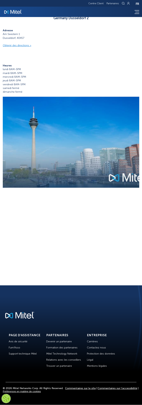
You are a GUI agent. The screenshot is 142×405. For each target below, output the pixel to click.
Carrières (92, 341)
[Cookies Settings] (6, 398)
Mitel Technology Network (61, 353)
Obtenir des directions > (17, 45)
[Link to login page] (128, 3)
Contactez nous (96, 347)
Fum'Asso (14, 347)
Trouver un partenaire (59, 365)
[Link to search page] (124, 3)
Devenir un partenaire (59, 341)
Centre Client (96, 3)
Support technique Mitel (23, 353)
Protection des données (101, 353)
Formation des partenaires (61, 347)
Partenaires (112, 3)
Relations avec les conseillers (63, 359)
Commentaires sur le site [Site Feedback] (80, 388)
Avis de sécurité (18, 341)
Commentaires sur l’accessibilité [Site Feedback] (117, 388)
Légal (90, 359)
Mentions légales (97, 365)
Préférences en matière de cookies (22, 391)
